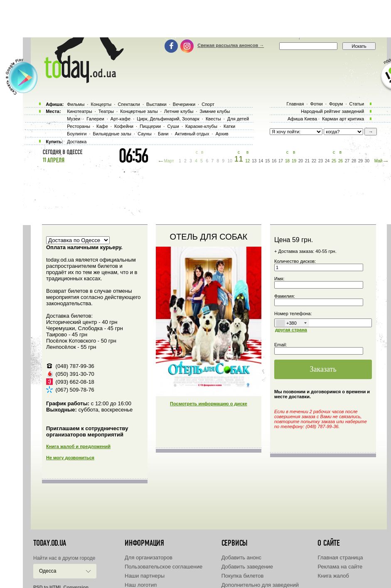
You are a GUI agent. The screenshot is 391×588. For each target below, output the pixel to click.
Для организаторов (148, 557)
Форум (336, 103)
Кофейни (123, 126)
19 (294, 161)
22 (314, 161)
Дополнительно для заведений (260, 585)
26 (340, 161)
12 (247, 161)
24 (327, 161)
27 (347, 161)
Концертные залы (138, 111)
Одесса (47, 571)
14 (260, 161)
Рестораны (78, 126)
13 (254, 161)
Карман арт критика (343, 118)
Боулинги (76, 133)
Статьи (356, 103)
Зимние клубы (215, 111)
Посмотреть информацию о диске (208, 403)
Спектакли (129, 104)
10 (230, 161)
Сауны (145, 133)
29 (360, 161)
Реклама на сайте (339, 567)
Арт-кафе (120, 118)
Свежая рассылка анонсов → (230, 45)
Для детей (238, 118)
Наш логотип (141, 585)
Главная (295, 103)
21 (307, 161)
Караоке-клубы (201, 126)
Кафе (102, 126)
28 (354, 161)
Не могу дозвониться (70, 457)
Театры (106, 111)
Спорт (208, 104)
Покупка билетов (242, 576)
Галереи (95, 118)
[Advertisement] (195, 18)
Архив (222, 133)
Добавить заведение (247, 567)
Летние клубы (179, 111)
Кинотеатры (79, 111)
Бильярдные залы (112, 133)
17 (280, 161)
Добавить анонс (241, 557)
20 (300, 161)
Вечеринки (184, 104)
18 (287, 161)
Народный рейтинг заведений (332, 111)
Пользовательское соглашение (163, 567)
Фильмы (75, 104)
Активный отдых (192, 133)
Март (169, 161)
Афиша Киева (302, 118)
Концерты (101, 104)
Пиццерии (150, 126)
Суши (173, 126)
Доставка (76, 141)
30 (367, 161)
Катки (229, 126)
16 (274, 161)
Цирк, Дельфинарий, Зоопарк (168, 118)
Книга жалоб (333, 576)
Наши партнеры (145, 576)
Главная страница (340, 557)
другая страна (291, 329)
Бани (163, 133)
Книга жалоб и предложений (78, 446)
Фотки (316, 103)
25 (334, 161)
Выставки (156, 104)
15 (267, 161)
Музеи (73, 118)
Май (378, 161)
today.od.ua (49, 543)
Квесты (213, 118)
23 (320, 161)
